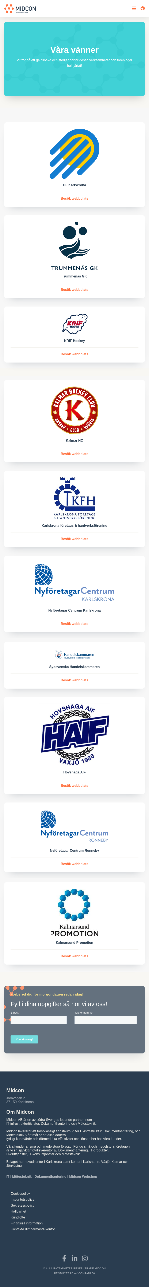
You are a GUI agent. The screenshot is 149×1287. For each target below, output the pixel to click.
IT (8, 1176)
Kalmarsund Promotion (74, 942)
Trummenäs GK (74, 276)
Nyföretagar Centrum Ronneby (74, 850)
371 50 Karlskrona (20, 1102)
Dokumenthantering (50, 1176)
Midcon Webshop (83, 1176)
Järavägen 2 (15, 1098)
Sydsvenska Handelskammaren (74, 667)
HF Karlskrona (74, 185)
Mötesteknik (22, 1176)
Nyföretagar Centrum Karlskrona (74, 610)
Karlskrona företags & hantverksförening (74, 525)
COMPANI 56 (87, 1273)
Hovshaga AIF (74, 772)
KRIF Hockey (74, 341)
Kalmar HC (74, 440)
